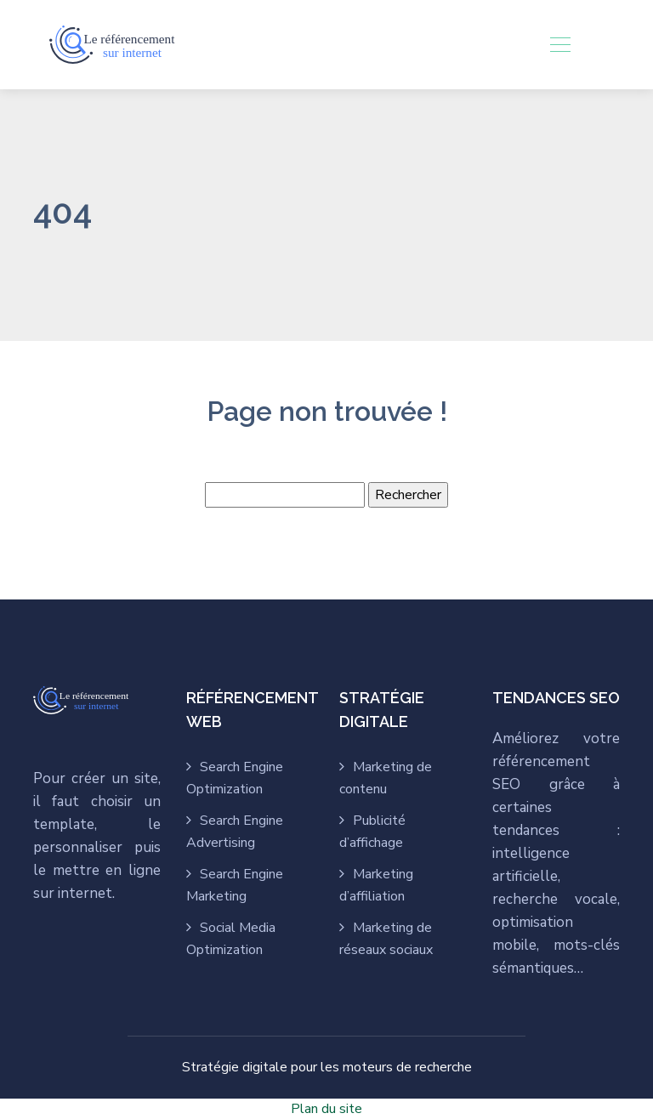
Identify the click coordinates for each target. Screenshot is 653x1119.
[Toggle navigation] (559, 44)
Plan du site (326, 1108)
